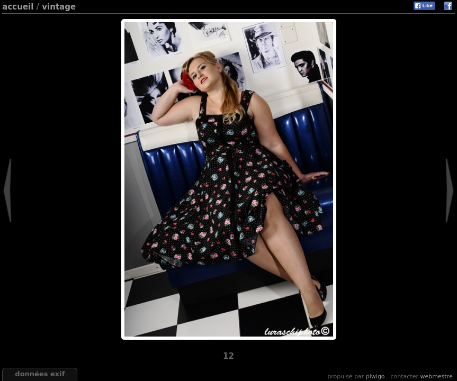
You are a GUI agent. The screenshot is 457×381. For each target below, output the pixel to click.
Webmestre (436, 376)
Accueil (17, 7)
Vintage (59, 7)
